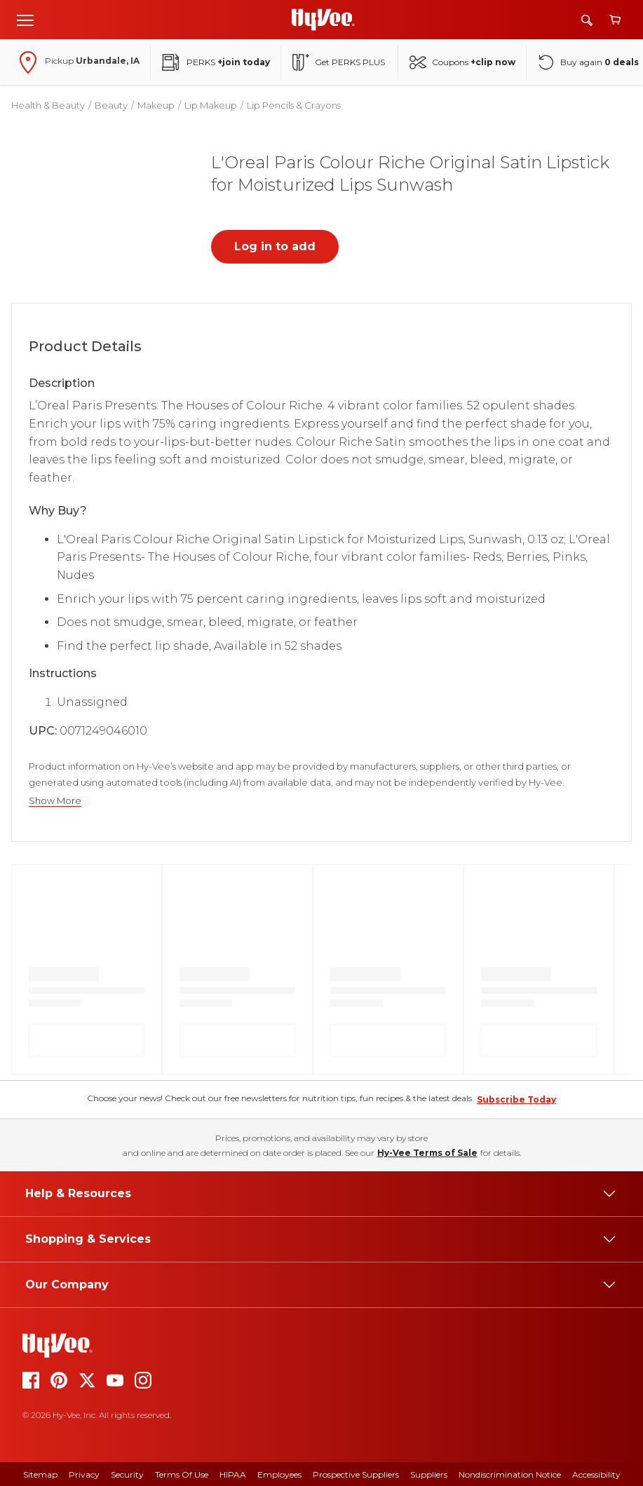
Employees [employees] (279, 1474)
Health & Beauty (48, 105)
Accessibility (596, 1474)
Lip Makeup (210, 105)
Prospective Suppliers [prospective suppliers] (356, 1474)
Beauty (111, 105)
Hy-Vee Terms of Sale (427, 1152)
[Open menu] (25, 19)
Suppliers (428, 1474)
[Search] (587, 20)
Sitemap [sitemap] (40, 1474)
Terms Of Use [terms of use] (181, 1474)
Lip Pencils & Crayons (294, 105)
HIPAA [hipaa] (232, 1474)
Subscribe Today (516, 1099)
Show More (55, 801)
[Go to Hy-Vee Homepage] (323, 19)
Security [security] (127, 1474)
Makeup (156, 105)
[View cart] (615, 20)
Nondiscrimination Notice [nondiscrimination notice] (510, 1474)
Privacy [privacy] (84, 1474)
